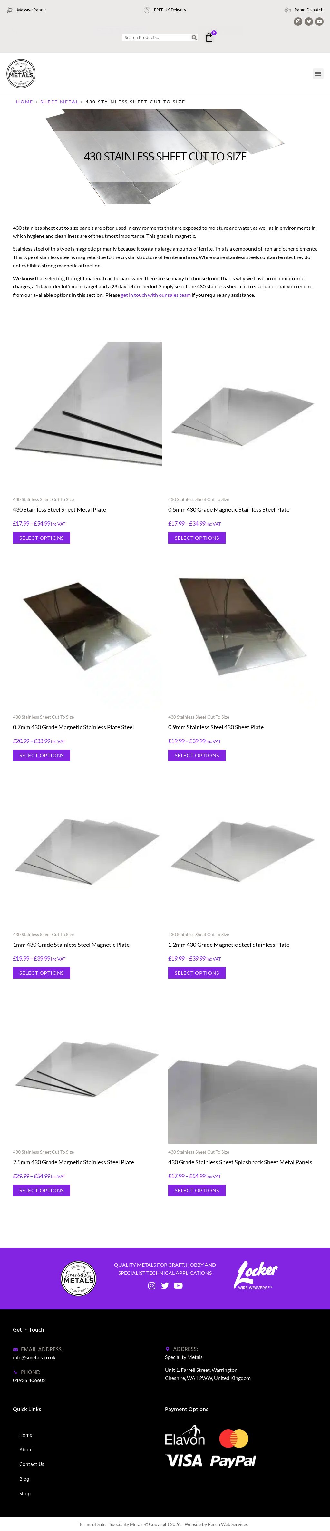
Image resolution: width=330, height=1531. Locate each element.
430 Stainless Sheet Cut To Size (43, 499)
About (26, 1449)
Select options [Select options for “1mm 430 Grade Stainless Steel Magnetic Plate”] (41, 973)
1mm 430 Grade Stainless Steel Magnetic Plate (71, 944)
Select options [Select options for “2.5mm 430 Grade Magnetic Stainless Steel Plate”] (41, 1190)
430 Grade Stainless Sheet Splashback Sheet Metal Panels (240, 1162)
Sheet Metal (59, 101)
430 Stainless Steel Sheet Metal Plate (59, 509)
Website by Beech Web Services (216, 1524)
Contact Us (31, 1464)
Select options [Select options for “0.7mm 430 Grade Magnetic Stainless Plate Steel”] (41, 755)
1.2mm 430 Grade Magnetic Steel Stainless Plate (228, 944)
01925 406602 (29, 1380)
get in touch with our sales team (156, 295)
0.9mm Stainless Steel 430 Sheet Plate (216, 727)
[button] (318, 73)
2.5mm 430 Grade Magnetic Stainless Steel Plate (73, 1162)
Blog (24, 1479)
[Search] (194, 37)
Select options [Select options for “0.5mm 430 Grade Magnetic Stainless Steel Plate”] (197, 538)
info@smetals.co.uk (34, 1357)
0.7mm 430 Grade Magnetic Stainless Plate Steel (73, 727)
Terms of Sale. (92, 1524)
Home (25, 101)
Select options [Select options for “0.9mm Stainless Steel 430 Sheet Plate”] (197, 755)
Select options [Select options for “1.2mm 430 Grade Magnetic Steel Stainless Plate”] (197, 973)
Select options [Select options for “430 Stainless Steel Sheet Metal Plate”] (41, 538)
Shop (25, 1493)
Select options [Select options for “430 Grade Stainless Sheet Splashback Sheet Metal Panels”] (197, 1190)
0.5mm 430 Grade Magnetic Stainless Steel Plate (228, 509)
